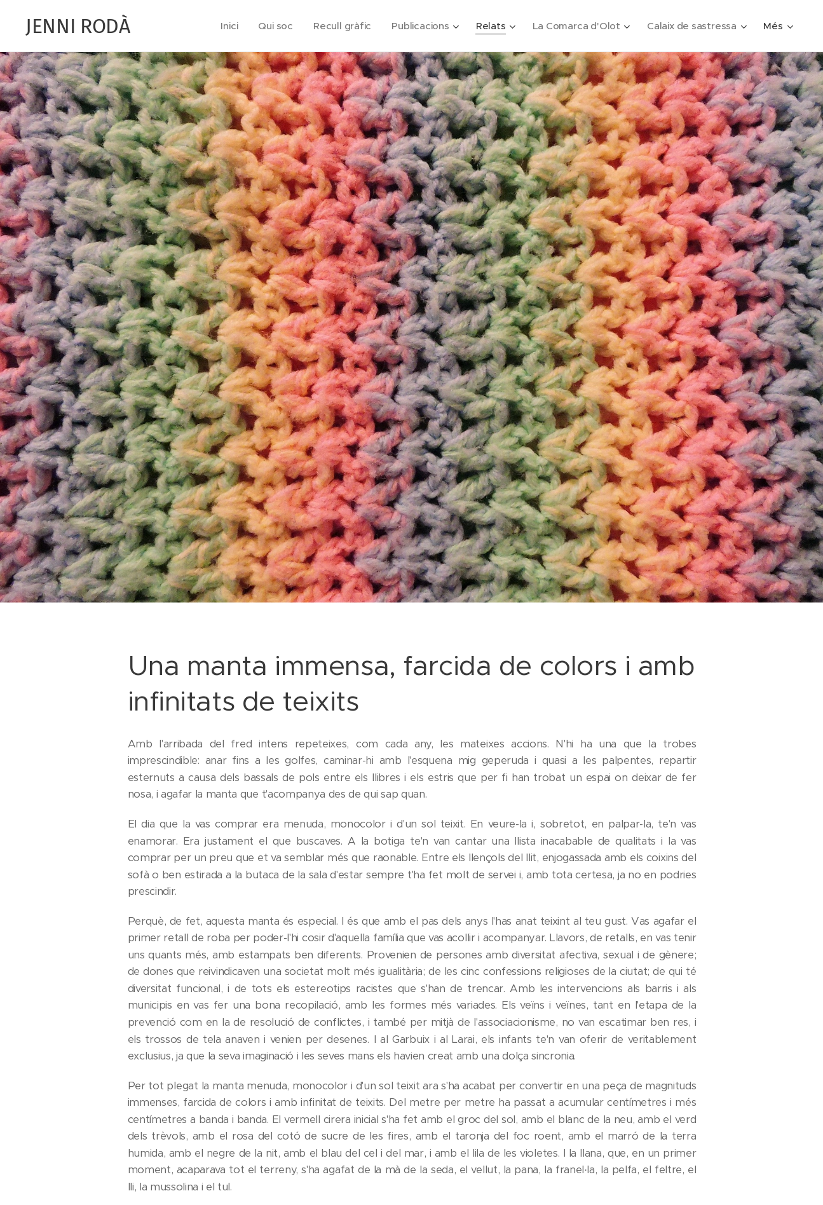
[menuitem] (222, 26)
